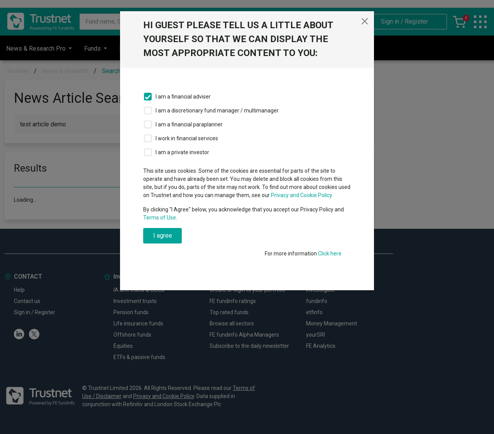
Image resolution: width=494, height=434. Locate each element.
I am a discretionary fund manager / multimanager (217, 110)
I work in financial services (187, 138)
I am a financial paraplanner (189, 124)
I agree (162, 235)
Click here (330, 253)
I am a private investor (182, 152)
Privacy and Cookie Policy (301, 195)
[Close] (365, 21)
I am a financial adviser (183, 96)
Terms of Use (159, 217)
